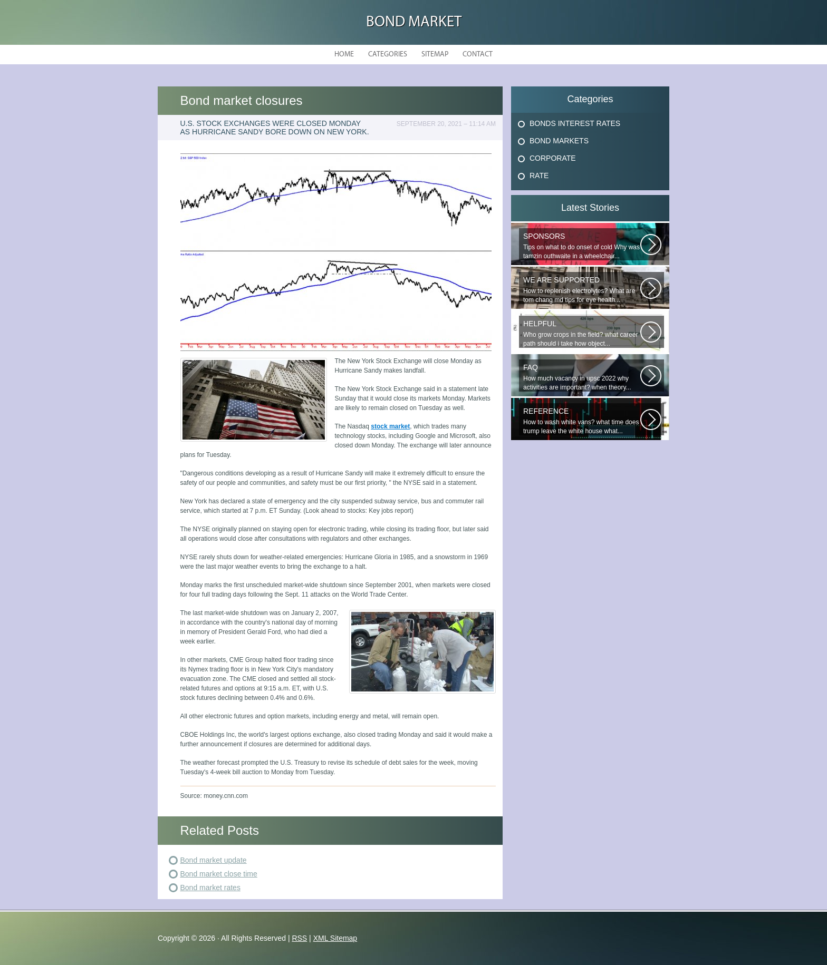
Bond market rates (210, 887)
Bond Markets (559, 141)
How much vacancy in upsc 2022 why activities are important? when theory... (581, 377)
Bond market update (213, 860)
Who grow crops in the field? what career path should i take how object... (581, 333)
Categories (387, 55)
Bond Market (413, 22)
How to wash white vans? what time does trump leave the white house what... (581, 421)
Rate (539, 175)
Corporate (553, 158)
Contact (478, 55)
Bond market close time (218, 874)
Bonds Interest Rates (575, 123)
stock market (390, 426)
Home (344, 55)
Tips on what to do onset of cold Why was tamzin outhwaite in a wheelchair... (581, 246)
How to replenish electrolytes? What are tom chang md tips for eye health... (581, 290)
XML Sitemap (335, 938)
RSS (299, 938)
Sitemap (434, 55)
